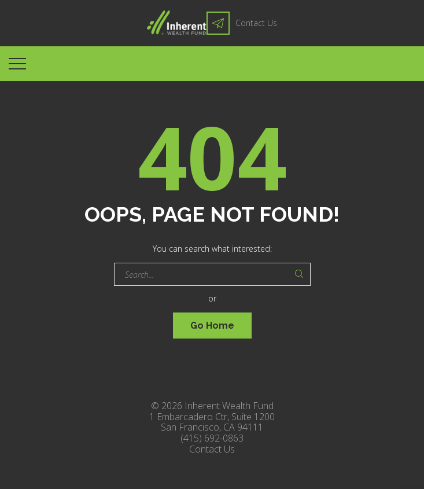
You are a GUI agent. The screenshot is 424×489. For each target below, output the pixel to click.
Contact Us (256, 22)
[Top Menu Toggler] (17, 63)
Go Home (212, 325)
